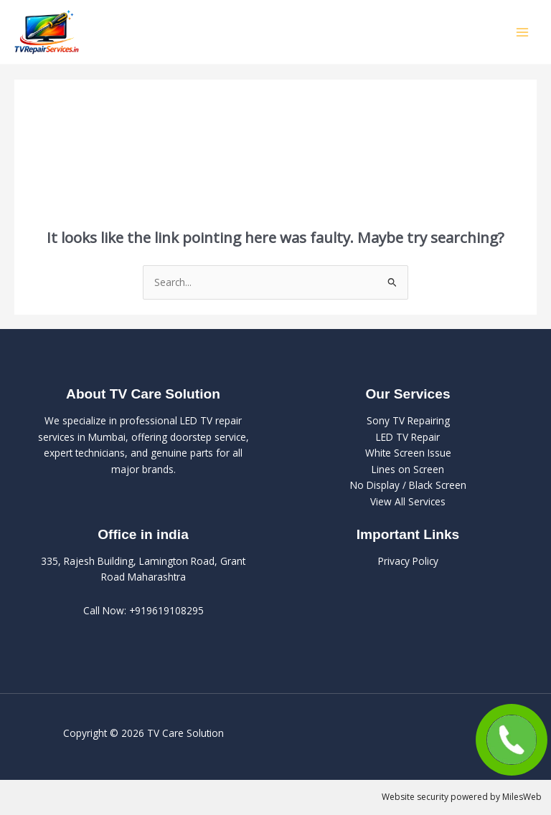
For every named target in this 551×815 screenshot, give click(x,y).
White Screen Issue (408, 452)
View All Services (408, 501)
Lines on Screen (408, 469)
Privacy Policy (408, 561)
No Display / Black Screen (408, 485)
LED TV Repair (408, 437)
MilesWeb (522, 797)
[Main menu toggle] (522, 32)
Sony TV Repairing (408, 420)
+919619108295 (166, 610)
